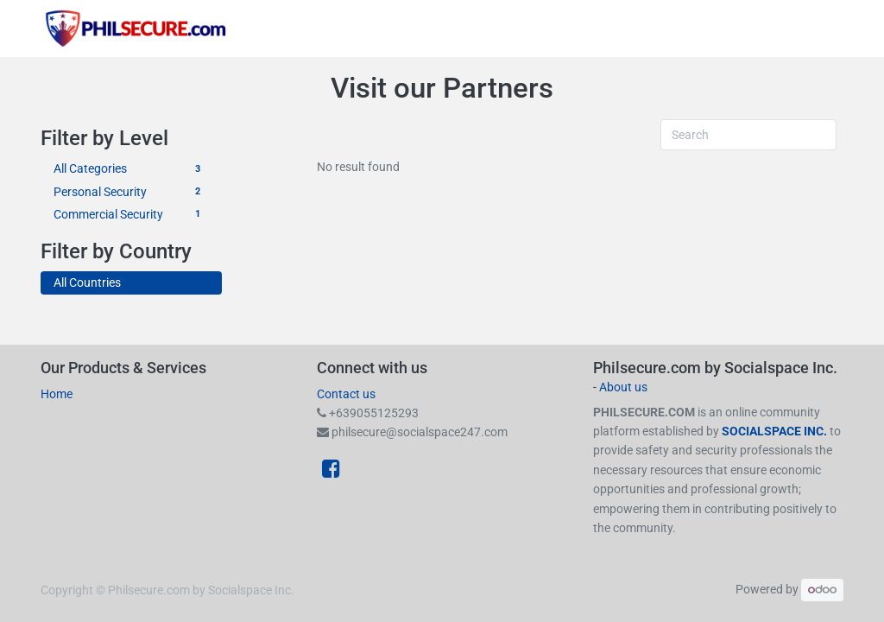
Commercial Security (131, 215)
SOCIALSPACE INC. (776, 431)
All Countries (87, 282)
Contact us (346, 394)
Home (57, 394)
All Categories (131, 169)
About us (623, 387)
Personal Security (131, 192)
